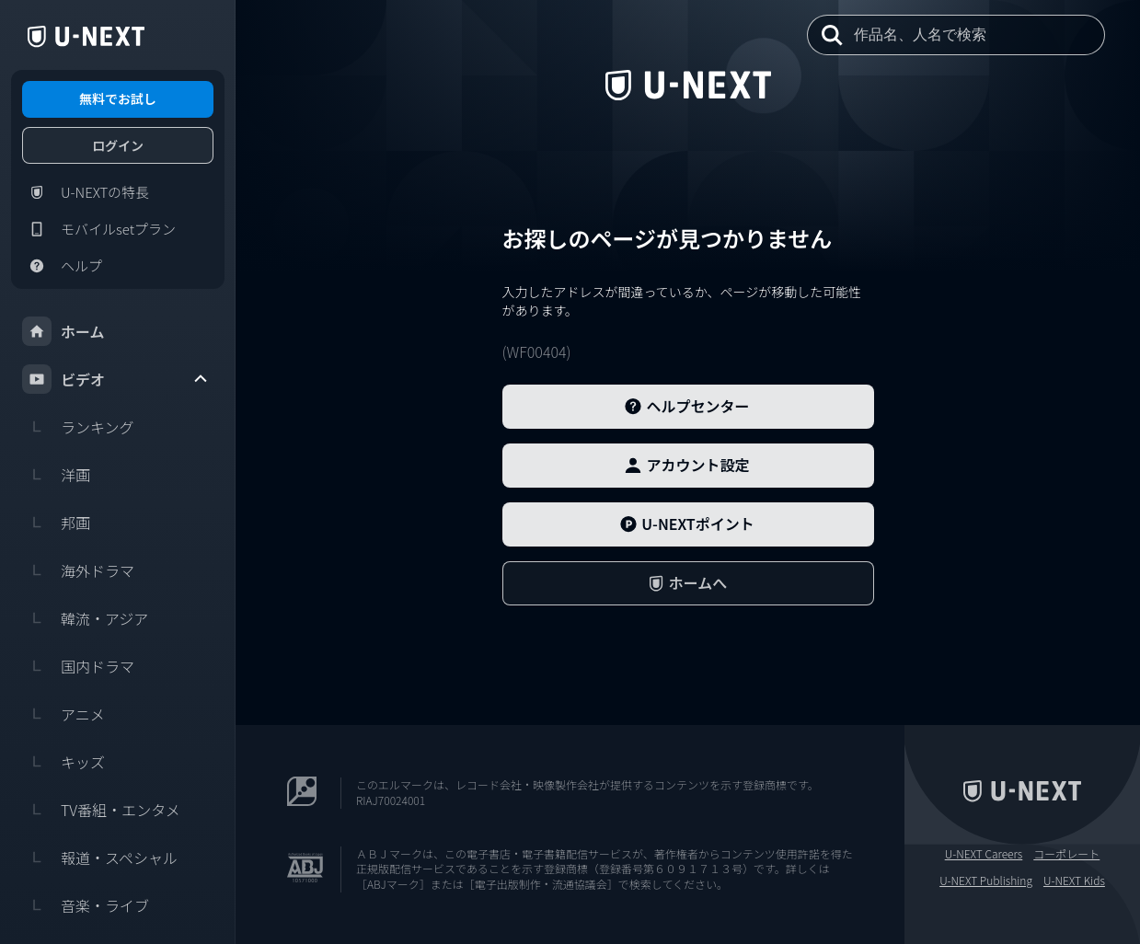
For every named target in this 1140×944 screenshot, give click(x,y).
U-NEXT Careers (984, 853)
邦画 (56, 522)
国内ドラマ (78, 666)
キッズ (63, 762)
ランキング (78, 427)
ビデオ (116, 379)
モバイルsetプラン (99, 229)
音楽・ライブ (85, 905)
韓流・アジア (85, 618)
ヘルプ (62, 266)
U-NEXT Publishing (985, 880)
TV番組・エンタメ (101, 809)
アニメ (63, 714)
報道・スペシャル (100, 857)
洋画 (56, 474)
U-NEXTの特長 (85, 192)
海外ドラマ (78, 570)
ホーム (63, 331)
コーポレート (1066, 853)
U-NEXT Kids (1074, 880)
